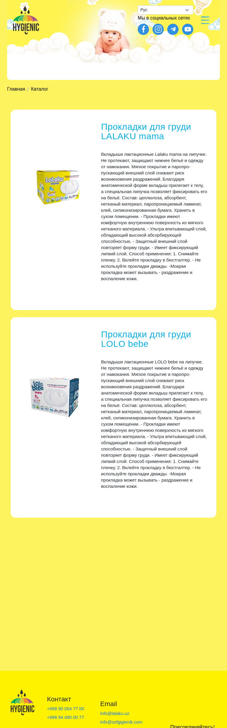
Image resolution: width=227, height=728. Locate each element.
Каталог (39, 89)
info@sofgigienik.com (121, 721)
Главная (16, 89)
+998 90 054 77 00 (65, 708)
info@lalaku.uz (114, 713)
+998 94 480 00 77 (65, 717)
